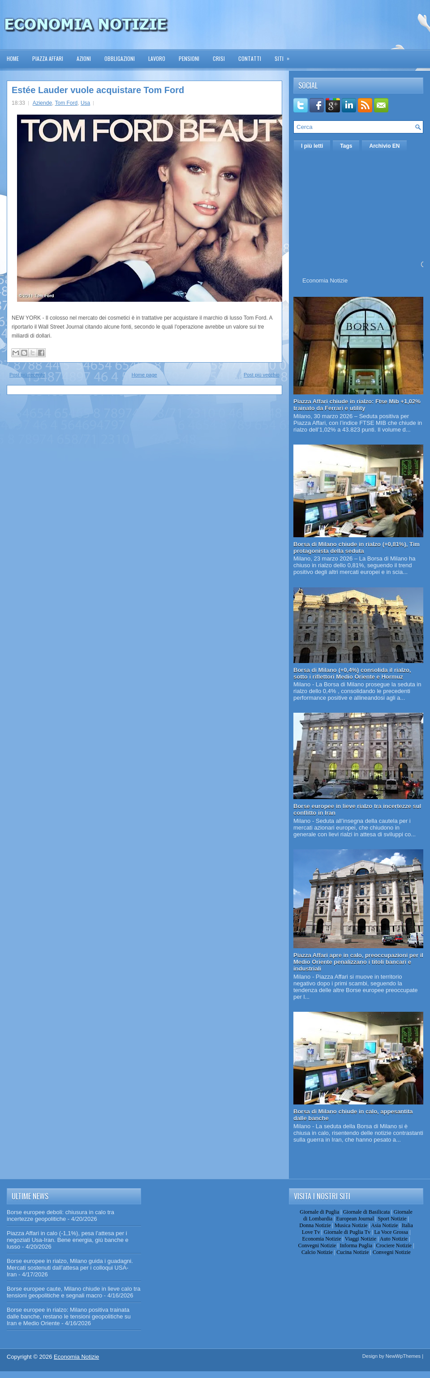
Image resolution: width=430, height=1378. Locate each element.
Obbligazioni (119, 58)
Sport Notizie (392, 1218)
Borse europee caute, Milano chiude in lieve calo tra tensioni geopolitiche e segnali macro (73, 1292)
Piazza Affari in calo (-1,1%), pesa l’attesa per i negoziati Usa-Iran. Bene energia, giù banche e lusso (68, 1240)
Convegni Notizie (317, 1245)
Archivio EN (384, 146)
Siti (285, 55)
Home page (144, 374)
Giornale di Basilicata (366, 1212)
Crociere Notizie (394, 1245)
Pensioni (189, 58)
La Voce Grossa (391, 1232)
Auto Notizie (394, 1239)
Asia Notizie (384, 1225)
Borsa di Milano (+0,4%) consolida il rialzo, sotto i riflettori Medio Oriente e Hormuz (352, 673)
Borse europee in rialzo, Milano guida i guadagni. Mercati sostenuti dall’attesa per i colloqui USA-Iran (70, 1268)
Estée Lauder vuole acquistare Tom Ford (98, 90)
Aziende (42, 103)
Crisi (219, 58)
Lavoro (156, 58)
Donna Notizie (315, 1225)
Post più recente (27, 374)
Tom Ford (66, 103)
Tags (346, 146)
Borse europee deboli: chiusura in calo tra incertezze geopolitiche (60, 1215)
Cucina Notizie (352, 1252)
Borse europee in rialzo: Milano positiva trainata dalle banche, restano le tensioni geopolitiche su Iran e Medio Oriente (69, 1316)
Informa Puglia (356, 1245)
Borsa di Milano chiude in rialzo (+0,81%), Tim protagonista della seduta (356, 547)
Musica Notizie (351, 1225)
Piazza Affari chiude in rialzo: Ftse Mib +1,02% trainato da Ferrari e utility (357, 404)
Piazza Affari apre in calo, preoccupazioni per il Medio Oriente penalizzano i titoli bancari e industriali (358, 962)
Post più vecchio (262, 374)
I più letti (312, 146)
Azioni (84, 58)
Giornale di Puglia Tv (347, 1232)
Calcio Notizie (317, 1252)
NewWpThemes (403, 1356)
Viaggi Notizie (360, 1239)
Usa (85, 103)
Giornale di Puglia (319, 1212)
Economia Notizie (325, 280)
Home (13, 58)
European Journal (355, 1218)
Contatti (249, 58)
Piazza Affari (47, 58)
